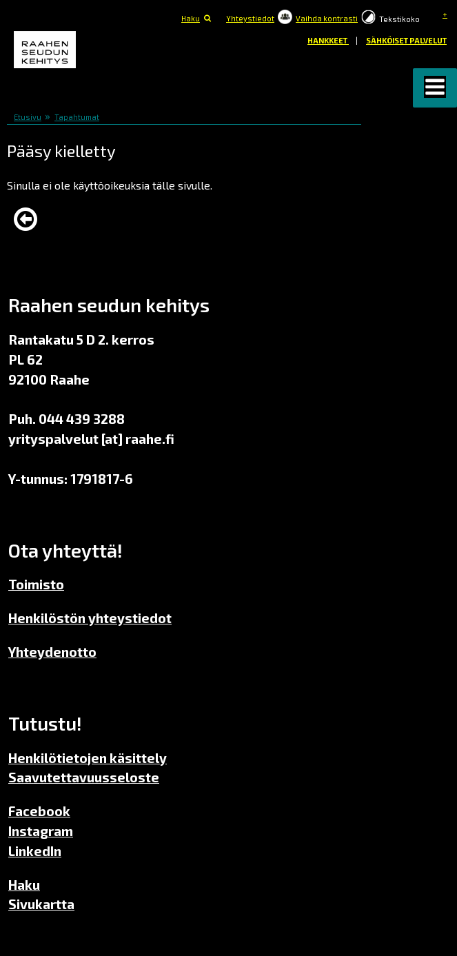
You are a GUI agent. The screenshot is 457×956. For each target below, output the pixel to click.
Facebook (39, 811)
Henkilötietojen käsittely (87, 758)
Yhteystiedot (250, 18)
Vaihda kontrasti (327, 18)
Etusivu (27, 116)
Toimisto (36, 584)
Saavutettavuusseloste (83, 777)
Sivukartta (41, 904)
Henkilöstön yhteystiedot (90, 618)
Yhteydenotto (52, 652)
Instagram (40, 831)
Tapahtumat (76, 116)
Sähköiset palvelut (406, 40)
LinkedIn (34, 851)
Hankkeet (328, 40)
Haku (190, 18)
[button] (435, 88)
